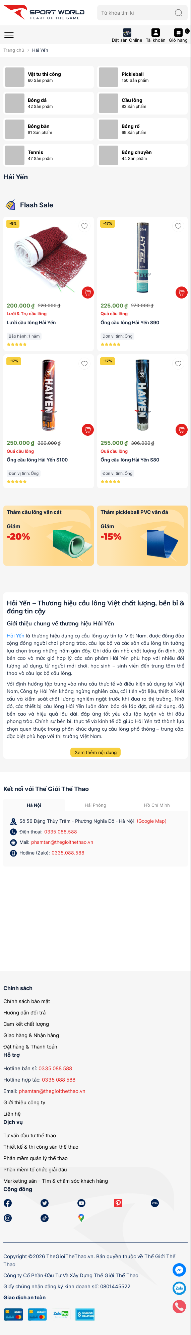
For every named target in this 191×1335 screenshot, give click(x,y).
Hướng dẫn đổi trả (24, 1012)
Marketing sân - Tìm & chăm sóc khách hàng (55, 1181)
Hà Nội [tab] (34, 805)
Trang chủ (13, 50)
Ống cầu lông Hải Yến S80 (130, 459)
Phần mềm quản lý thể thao (35, 1158)
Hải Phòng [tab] (95, 805)
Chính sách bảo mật (26, 1001)
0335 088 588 (55, 1068)
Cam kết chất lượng (26, 1024)
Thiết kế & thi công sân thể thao (40, 1147)
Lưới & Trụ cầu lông (27, 313)
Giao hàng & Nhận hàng (31, 1035)
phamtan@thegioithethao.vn (62, 842)
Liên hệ (12, 1114)
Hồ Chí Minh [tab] (157, 805)
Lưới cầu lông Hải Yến (31, 322)
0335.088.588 (60, 831)
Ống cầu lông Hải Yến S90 (130, 322)
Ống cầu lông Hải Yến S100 (37, 459)
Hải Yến (15, 635)
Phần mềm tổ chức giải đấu (35, 1169)
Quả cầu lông (114, 313)
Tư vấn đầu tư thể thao (29, 1135)
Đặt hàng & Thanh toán (30, 1046)
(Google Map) (152, 821)
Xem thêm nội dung (96, 752)
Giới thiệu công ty (24, 1102)
